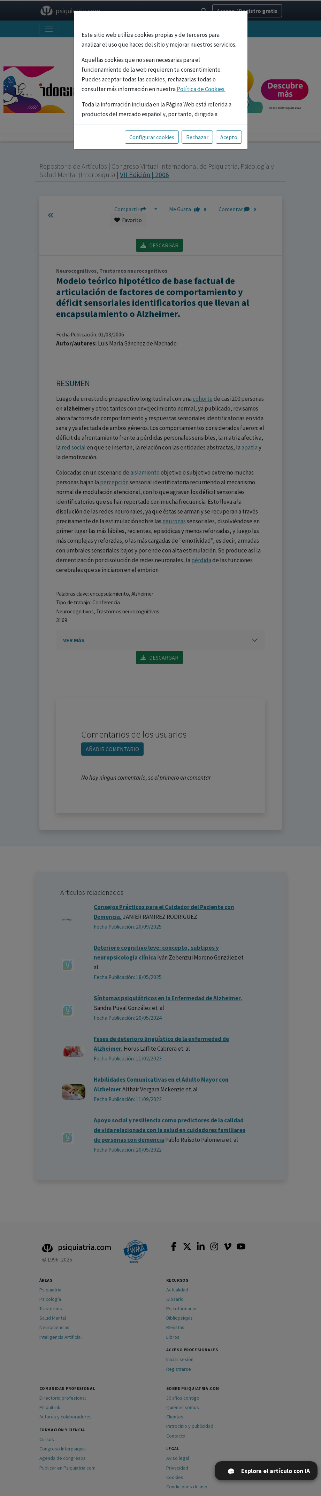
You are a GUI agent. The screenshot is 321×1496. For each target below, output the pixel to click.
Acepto (228, 137)
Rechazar (197, 137)
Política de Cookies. (201, 89)
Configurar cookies (151, 137)
